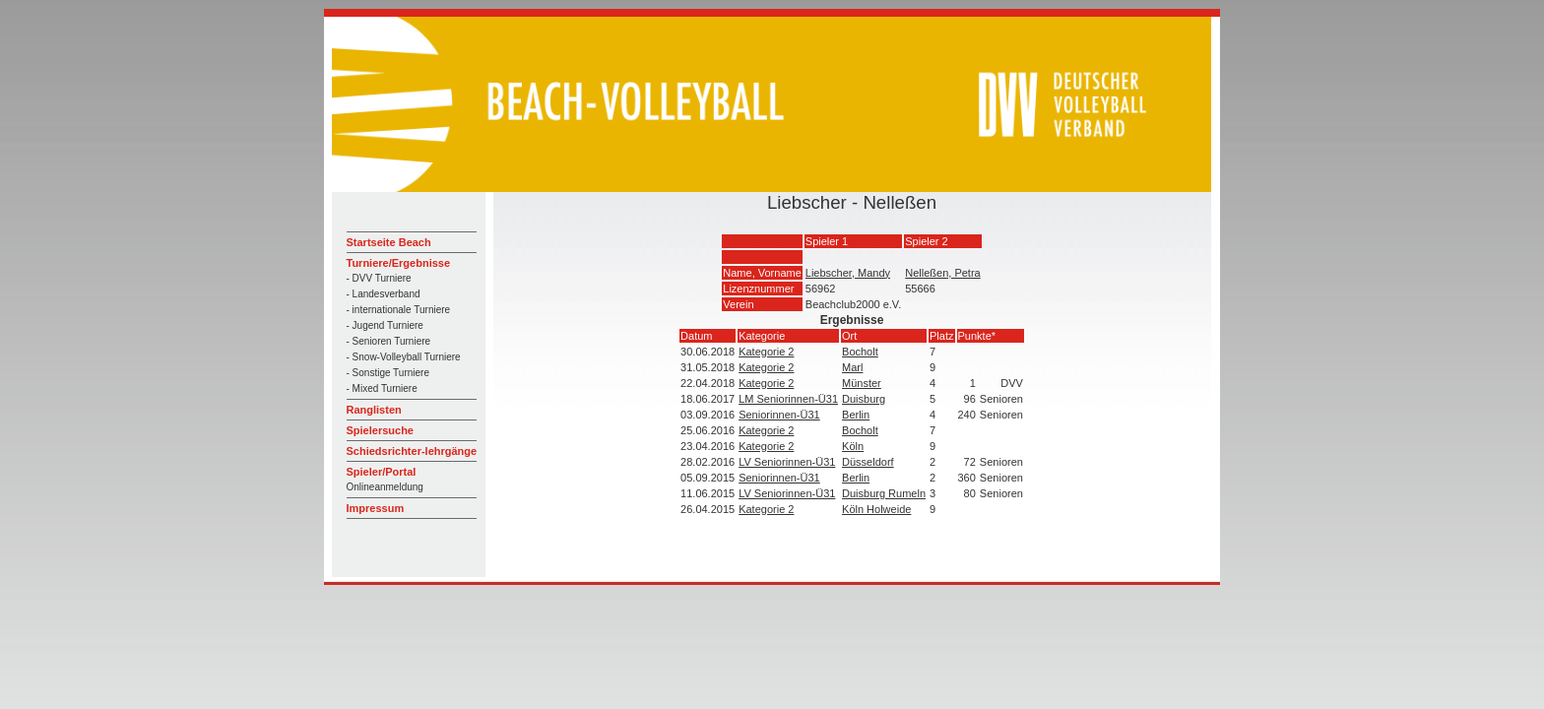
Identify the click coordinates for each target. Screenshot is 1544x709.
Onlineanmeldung (385, 487)
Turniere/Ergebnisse (399, 263)
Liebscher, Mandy (847, 273)
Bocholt (860, 351)
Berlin (855, 414)
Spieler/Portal (382, 472)
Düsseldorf (868, 462)
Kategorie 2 (766, 351)
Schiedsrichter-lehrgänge (412, 451)
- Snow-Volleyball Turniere (404, 357)
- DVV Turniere (379, 278)
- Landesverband (383, 294)
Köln (853, 446)
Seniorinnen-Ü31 (779, 414)
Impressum (376, 508)
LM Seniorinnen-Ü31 (788, 399)
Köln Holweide (876, 509)
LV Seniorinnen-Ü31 (787, 462)
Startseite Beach (389, 242)
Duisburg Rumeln (884, 493)
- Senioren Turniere (389, 341)
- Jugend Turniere (385, 325)
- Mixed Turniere (382, 388)
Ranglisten (374, 410)
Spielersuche (380, 430)
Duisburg (863, 399)
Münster (861, 383)
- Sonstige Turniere (388, 372)
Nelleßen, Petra (942, 273)
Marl (852, 367)
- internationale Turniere (399, 309)
